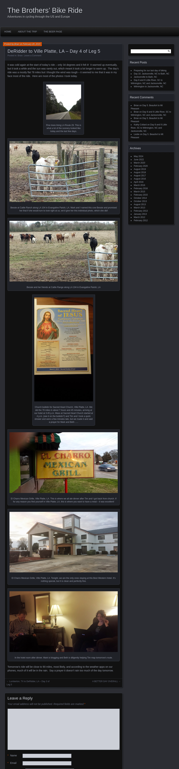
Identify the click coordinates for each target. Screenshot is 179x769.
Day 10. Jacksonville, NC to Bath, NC (151, 73)
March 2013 (139, 207)
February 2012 (141, 220)
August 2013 (140, 204)
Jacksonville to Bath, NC (145, 77)
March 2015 (139, 191)
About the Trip (27, 31)
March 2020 (139, 163)
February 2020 (141, 166)
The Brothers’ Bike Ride (45, 10)
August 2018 (140, 172)
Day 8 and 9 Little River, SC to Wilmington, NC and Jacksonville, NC (149, 127)
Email (12, 763)
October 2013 (140, 201)
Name (12, 755)
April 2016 (138, 182)
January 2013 (140, 214)
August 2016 (140, 179)
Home (7, 31)
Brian (16, 44)
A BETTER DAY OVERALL (105, 681)
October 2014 (140, 198)
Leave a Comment (32, 55)
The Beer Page (53, 31)
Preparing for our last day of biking (150, 70)
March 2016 (139, 185)
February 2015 (141, 195)
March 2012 (139, 217)
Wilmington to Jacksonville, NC (148, 86)
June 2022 (139, 159)
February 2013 (141, 211)
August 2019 (140, 169)
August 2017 (140, 175)
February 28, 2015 (32, 44)
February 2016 (141, 188)
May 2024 (138, 156)
